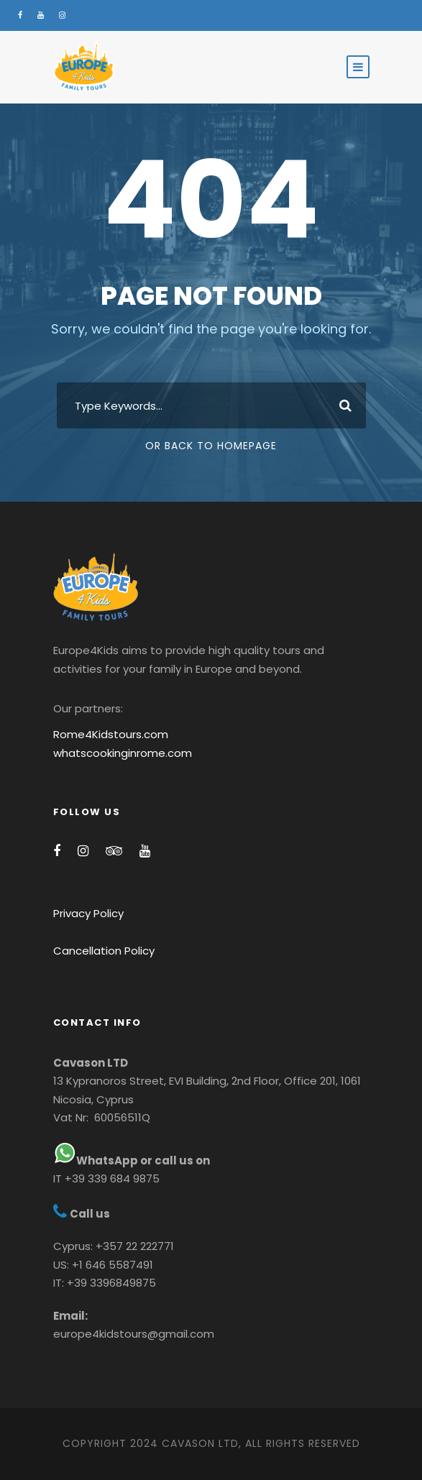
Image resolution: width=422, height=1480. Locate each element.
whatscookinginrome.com (122, 752)
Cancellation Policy (104, 950)
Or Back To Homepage (211, 445)
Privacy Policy (88, 913)
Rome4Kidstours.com (110, 734)
